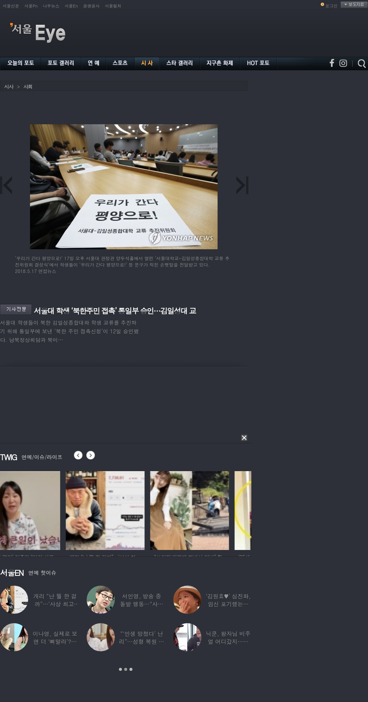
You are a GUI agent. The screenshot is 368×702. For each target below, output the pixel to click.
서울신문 (11, 6)
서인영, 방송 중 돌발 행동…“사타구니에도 (142, 604)
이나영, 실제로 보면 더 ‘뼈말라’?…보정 (55, 641)
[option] (39, 509)
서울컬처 (113, 6)
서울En (71, 6)
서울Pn (31, 6)
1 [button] (120, 669)
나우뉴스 (51, 6)
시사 (8, 86)
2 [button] (125, 669)
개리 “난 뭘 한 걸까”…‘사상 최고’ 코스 (55, 604)
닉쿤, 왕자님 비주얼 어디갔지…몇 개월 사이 (228, 641)
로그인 (331, 6)
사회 (27, 86)
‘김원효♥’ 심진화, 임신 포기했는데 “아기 (228, 604)
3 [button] (130, 669)
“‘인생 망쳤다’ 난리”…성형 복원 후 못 (141, 641)
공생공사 (91, 6)
